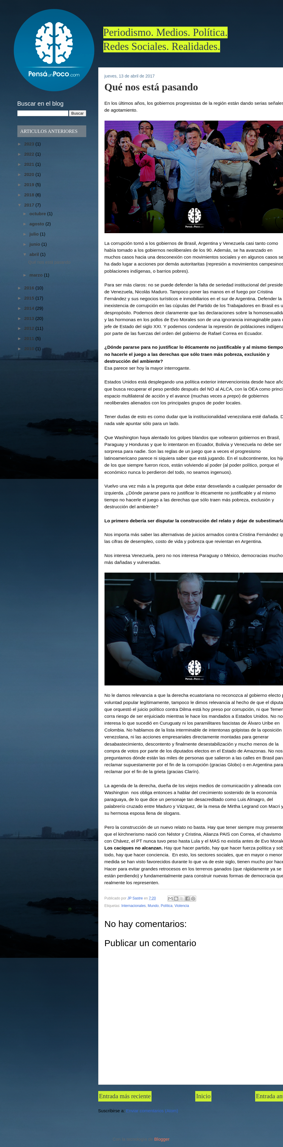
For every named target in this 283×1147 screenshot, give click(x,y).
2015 (30, 298)
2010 (30, 348)
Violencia (182, 906)
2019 (30, 184)
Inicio (203, 1096)
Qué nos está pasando (49, 262)
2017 (30, 204)
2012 (30, 328)
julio (34, 233)
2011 (30, 338)
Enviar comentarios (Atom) (152, 1110)
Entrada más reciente (125, 1096)
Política (166, 906)
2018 (30, 194)
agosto (37, 223)
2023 (30, 143)
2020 (30, 174)
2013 (30, 318)
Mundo (153, 906)
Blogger (161, 1139)
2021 (30, 164)
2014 (30, 308)
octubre (38, 213)
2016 (30, 287)
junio (35, 244)
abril (34, 254)
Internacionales (133, 906)
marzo (36, 274)
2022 (30, 154)
